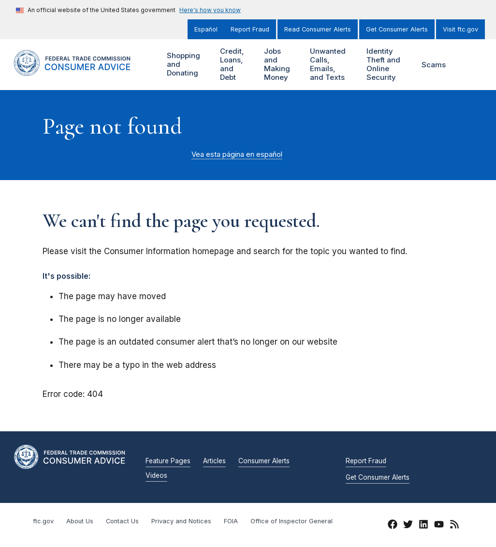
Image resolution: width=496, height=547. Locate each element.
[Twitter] (408, 525)
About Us (79, 521)
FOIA (231, 521)
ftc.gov (43, 521)
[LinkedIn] (423, 525)
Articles (214, 461)
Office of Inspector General (291, 521)
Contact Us (122, 521)
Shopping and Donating (187, 64)
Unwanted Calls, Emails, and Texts (331, 64)
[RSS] (454, 525)
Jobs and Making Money (281, 64)
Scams (434, 64)
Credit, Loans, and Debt (234, 64)
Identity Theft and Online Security (387, 64)
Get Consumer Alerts (397, 29)
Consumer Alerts (264, 461)
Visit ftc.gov (460, 29)
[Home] (82, 70)
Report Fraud (250, 29)
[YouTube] (439, 525)
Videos (156, 475)
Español (206, 29)
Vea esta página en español (236, 154)
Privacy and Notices (181, 521)
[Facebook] (392, 525)
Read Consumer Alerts (317, 29)
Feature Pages (168, 461)
